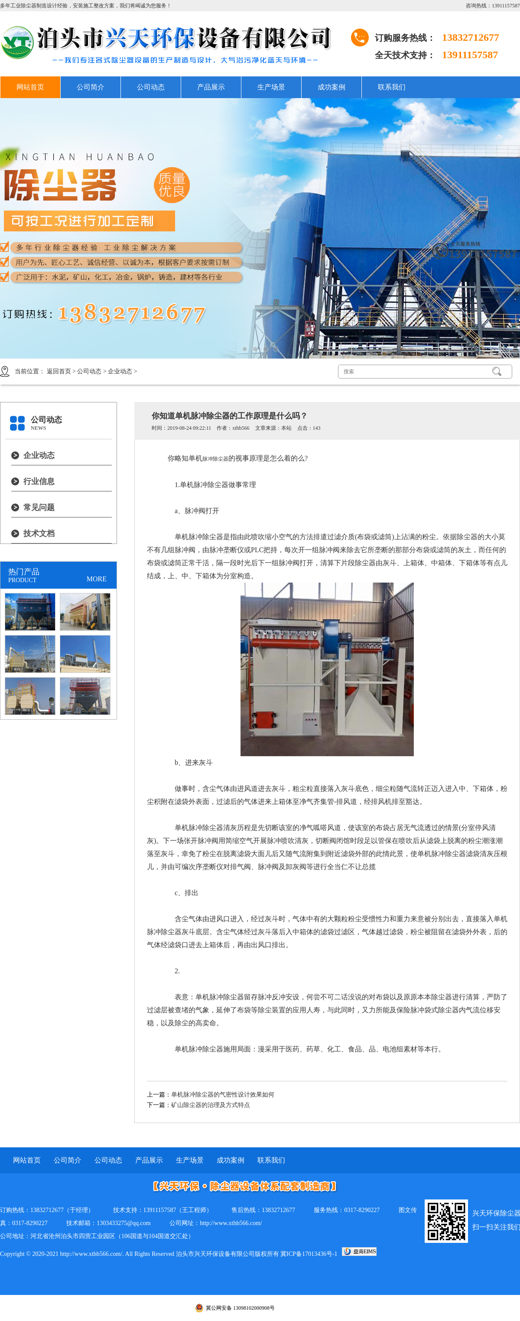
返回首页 (59, 371)
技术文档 (39, 533)
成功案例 (331, 87)
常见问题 (39, 507)
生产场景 (271, 87)
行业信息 (39, 481)
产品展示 (211, 87)
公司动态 (151, 87)
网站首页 (30, 87)
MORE (97, 579)
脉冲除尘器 (215, 459)
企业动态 (120, 371)
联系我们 (392, 87)
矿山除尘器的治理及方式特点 (210, 1105)
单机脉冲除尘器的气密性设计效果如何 (222, 1094)
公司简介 (90, 87)
